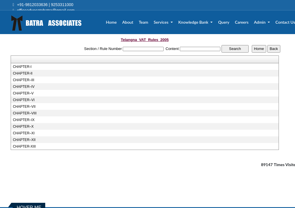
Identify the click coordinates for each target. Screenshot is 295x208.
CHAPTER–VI (24, 100)
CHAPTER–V (23, 93)
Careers (242, 22)
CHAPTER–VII (24, 107)
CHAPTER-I (22, 67)
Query (224, 22)
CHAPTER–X (23, 127)
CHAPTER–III (23, 80)
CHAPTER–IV (24, 87)
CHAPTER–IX (24, 120)
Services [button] (162, 22)
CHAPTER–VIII (25, 113)
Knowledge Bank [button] (193, 22)
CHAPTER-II (23, 73)
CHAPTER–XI (24, 133)
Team (144, 22)
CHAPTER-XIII (24, 146)
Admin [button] (260, 22)
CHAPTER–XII (24, 140)
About (127, 22)
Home (111, 22)
